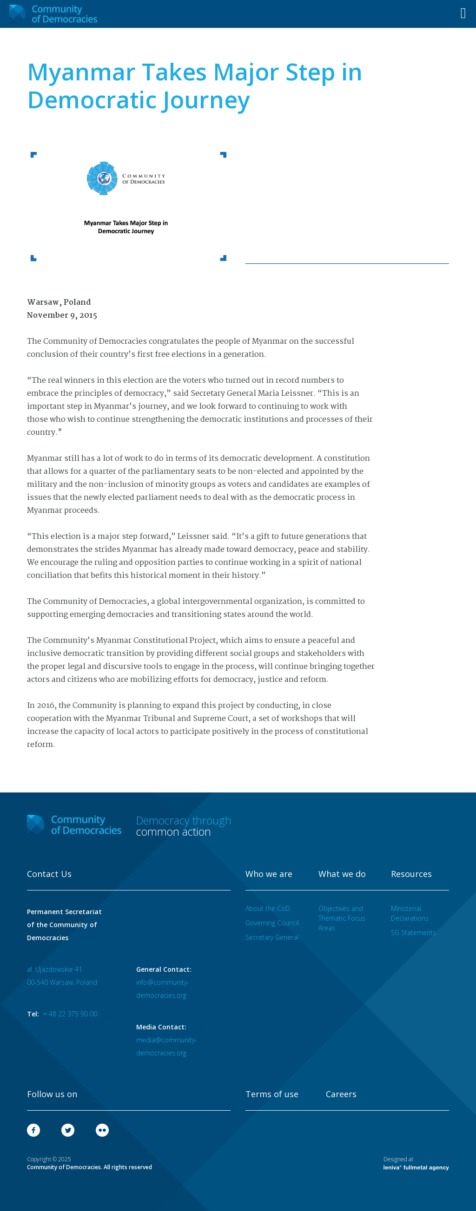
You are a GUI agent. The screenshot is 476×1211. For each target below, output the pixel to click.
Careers (341, 1094)
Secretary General (271, 937)
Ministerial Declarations (410, 913)
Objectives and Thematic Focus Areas (341, 918)
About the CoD (267, 908)
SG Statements (413, 932)
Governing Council (272, 922)
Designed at (416, 1163)
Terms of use (271, 1094)
